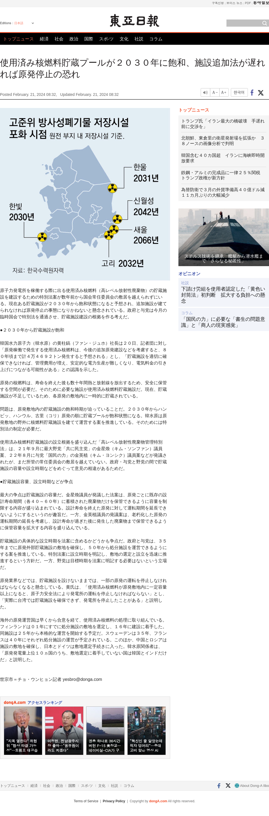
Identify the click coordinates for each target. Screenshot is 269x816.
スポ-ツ (106, 39)
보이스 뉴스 (234, 3)
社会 (59, 39)
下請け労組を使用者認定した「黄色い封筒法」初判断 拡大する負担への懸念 (223, 294)
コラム (155, 39)
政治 (73, 39)
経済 (44, 39)
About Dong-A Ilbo (252, 786)
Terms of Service (86, 801)
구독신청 (218, 3)
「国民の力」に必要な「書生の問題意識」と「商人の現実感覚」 (223, 322)
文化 (124, 39)
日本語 (18, 23)
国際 (88, 39)
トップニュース (18, 39)
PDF (248, 3)
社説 (138, 39)
